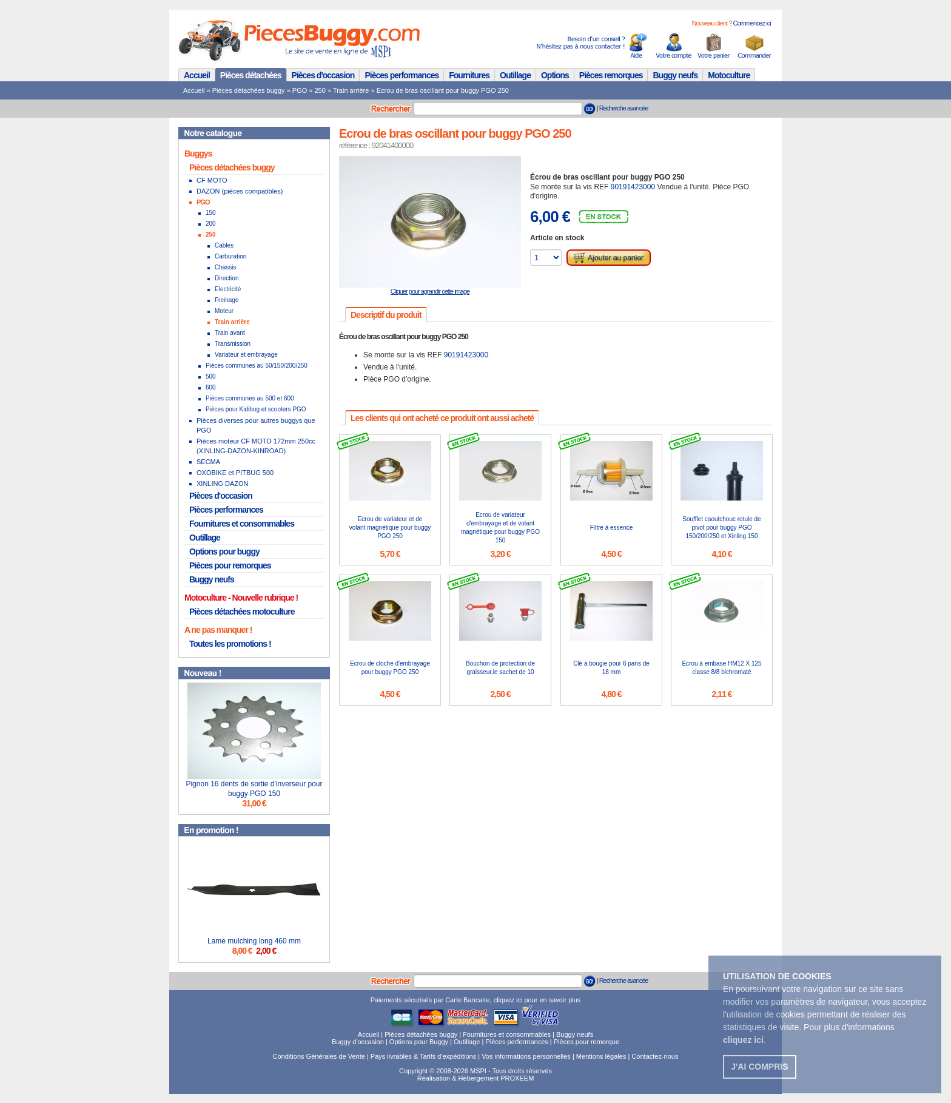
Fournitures (469, 75)
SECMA (208, 461)
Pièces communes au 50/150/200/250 (256, 365)
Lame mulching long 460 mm (254, 941)
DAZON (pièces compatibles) (240, 191)
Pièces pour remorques (230, 565)
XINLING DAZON (223, 483)
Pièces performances (402, 75)
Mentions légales (601, 1056)
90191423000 (633, 187)
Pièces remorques (611, 75)
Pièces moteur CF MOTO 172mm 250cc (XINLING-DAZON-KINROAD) (256, 445)
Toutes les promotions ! (230, 644)
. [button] (744, 1040)
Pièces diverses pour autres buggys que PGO (256, 425)
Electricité (228, 289)
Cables (224, 245)
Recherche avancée (623, 108)
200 (211, 223)
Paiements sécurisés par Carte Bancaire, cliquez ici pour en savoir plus (476, 999)
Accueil (197, 75)
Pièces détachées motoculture (242, 611)
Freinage (226, 300)
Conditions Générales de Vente (319, 1056)
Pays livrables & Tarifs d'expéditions (423, 1056)
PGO (299, 90)
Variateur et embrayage (246, 354)
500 (211, 376)
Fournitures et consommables (241, 523)
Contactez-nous (654, 1056)
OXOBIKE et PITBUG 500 (235, 472)
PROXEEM (517, 1078)
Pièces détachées (250, 75)
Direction (226, 278)
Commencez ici (751, 23)
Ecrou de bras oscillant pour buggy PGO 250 (443, 90)
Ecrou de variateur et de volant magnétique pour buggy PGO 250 (390, 527)
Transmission (232, 343)
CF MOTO (212, 180)
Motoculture (729, 75)
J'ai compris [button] (759, 1066)
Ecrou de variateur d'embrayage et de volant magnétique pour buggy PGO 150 (500, 527)
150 (211, 212)
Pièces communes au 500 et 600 (250, 398)
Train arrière (351, 90)
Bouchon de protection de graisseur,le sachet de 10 (500, 667)
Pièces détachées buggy (248, 90)
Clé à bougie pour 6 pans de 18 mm (611, 667)
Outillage (515, 75)
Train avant (230, 332)
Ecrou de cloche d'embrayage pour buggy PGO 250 (390, 667)
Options (555, 75)
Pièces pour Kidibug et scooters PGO (256, 409)
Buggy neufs (675, 75)
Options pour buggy (224, 551)
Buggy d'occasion (358, 1041)
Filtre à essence (611, 527)
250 (320, 90)
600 (211, 387)
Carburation (230, 256)
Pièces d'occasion (323, 75)
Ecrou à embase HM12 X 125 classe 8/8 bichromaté (721, 667)
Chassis (226, 267)
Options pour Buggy (418, 1041)
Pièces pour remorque (586, 1041)
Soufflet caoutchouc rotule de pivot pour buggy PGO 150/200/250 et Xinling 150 (721, 527)
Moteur (224, 311)
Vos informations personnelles (526, 1056)
